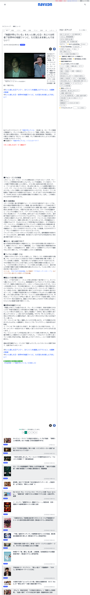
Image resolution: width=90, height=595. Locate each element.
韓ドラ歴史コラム (65, 51)
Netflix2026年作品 (74, 44)
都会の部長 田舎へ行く (80, 81)
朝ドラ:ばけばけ (65, 34)
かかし (74, 78)
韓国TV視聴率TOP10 (66, 61)
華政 (68, 66)
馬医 (61, 68)
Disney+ (84, 44)
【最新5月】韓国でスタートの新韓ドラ (72, 56)
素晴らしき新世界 (65, 78)
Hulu (76, 49)
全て (7, 30)
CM (46, 30)
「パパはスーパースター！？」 (43, 271)
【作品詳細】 (8, 363)
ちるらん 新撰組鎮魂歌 (66, 36)
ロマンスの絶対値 (65, 85)
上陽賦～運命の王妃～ (66, 93)
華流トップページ (66, 88)
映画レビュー (64, 100)
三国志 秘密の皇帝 (81, 95)
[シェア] (54, 49)
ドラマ (18, 30)
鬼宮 (61, 71)
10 (40, 432)
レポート (52, 30)
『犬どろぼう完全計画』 (18, 271)
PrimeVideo (77, 46)
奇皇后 (67, 71)
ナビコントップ (6, 26)
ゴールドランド (77, 83)
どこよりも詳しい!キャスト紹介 (70, 63)
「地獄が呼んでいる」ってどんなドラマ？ (25, 140)
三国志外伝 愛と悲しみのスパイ (69, 90)
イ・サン (67, 68)
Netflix (63, 44)
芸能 (29, 30)
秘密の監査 (82, 78)
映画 (24, 30)
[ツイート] (50, 49)
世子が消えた (64, 73)
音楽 (41, 30)
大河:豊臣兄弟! (76, 34)
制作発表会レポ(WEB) (80, 59)
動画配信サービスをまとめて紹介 (69, 103)
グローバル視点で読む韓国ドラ (69, 54)
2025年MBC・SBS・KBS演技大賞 (68, 41)
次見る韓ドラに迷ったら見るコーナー (70, 98)
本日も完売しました (65, 81)
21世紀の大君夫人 (79, 76)
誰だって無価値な (65, 83)
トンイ (62, 66)
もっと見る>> (79, 107)
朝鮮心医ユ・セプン (77, 66)
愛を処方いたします (65, 76)
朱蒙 (72, 71)
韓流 (12, 30)
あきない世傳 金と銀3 (66, 39)
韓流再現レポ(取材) (66, 59)
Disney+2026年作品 (66, 46)
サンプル (62, 105)
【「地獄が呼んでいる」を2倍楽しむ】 (24, 363)
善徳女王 (78, 71)
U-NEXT (62, 49)
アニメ (35, 30)
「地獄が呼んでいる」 (28, 130)
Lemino (69, 49)
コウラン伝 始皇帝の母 (66, 95)
